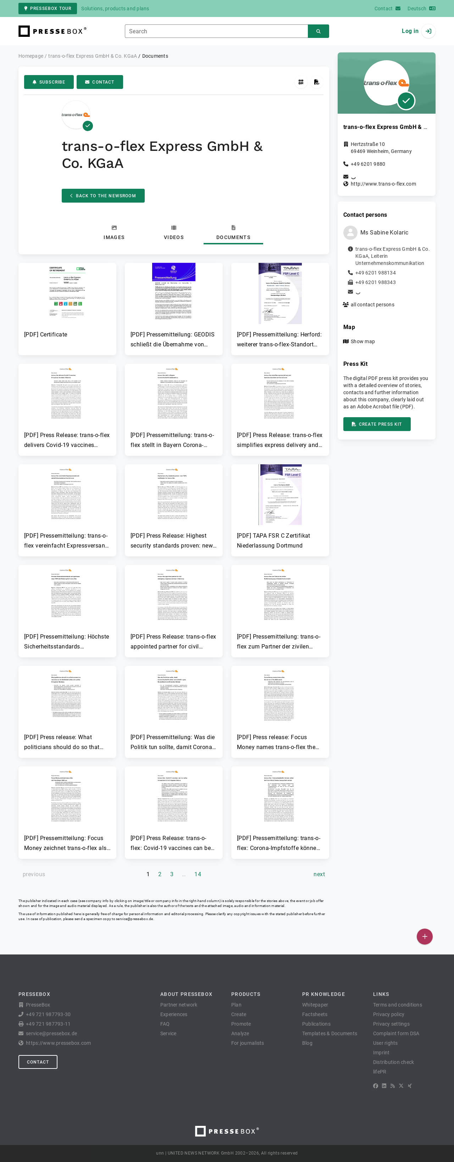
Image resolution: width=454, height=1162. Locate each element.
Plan (236, 1005)
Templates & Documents (329, 1033)
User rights (385, 1043)
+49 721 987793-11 (48, 1024)
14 (197, 874)
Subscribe (49, 82)
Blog (307, 1043)
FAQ (165, 1024)
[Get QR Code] (301, 82)
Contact (99, 82)
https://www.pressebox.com (58, 1043)
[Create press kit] (316, 82)
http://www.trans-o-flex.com (383, 184)
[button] (67, 301)
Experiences (174, 1014)
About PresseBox (186, 994)
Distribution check (393, 1062)
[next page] (319, 874)
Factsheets (315, 1014)
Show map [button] (363, 341)
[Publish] (425, 937)
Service (168, 1033)
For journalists (247, 1043)
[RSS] (393, 1085)
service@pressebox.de (134, 919)
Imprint (381, 1052)
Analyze (240, 1033)
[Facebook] (375, 1085)
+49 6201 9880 (368, 164)
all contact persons (372, 304)
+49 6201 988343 (375, 282)
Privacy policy (389, 1014)
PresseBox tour (47, 8)
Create (239, 1014)
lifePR (380, 1072)
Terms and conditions (397, 1005)
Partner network (179, 1005)
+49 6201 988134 (375, 273)
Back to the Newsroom (103, 195)
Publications (316, 1024)
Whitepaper (315, 1005)
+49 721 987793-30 (48, 1014)
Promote (241, 1024)
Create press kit (377, 424)
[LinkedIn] (384, 1085)
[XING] (410, 1085)
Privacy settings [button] (391, 1024)
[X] (401, 1085)
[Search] (318, 31)
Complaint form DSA (396, 1033)
